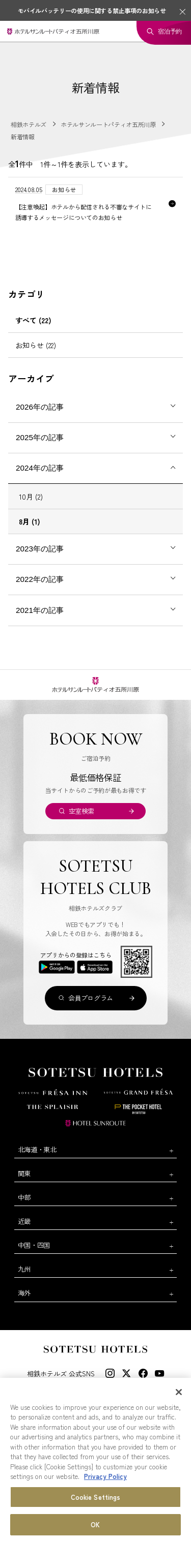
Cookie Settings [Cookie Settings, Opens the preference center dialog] (96, 1497)
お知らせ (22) (35, 345)
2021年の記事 (40, 610)
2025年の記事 (40, 437)
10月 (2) (31, 496)
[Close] (179, 1392)
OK (95, 1525)
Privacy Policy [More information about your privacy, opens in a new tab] (105, 1477)
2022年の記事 (40, 579)
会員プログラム (90, 998)
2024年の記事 (40, 468)
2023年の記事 (40, 548)
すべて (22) (33, 320)
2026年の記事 (40, 407)
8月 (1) (29, 521)
